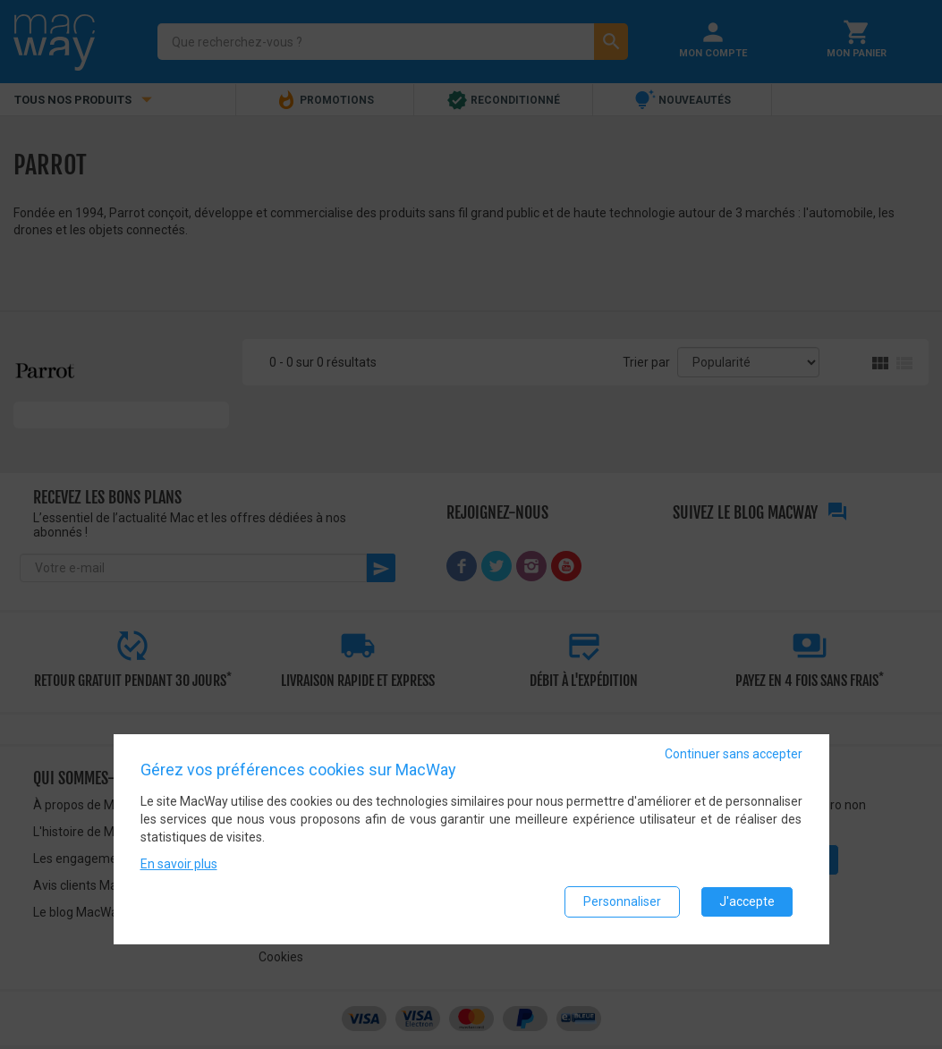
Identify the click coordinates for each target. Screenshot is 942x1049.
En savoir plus (178, 864)
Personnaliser (622, 901)
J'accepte (747, 901)
